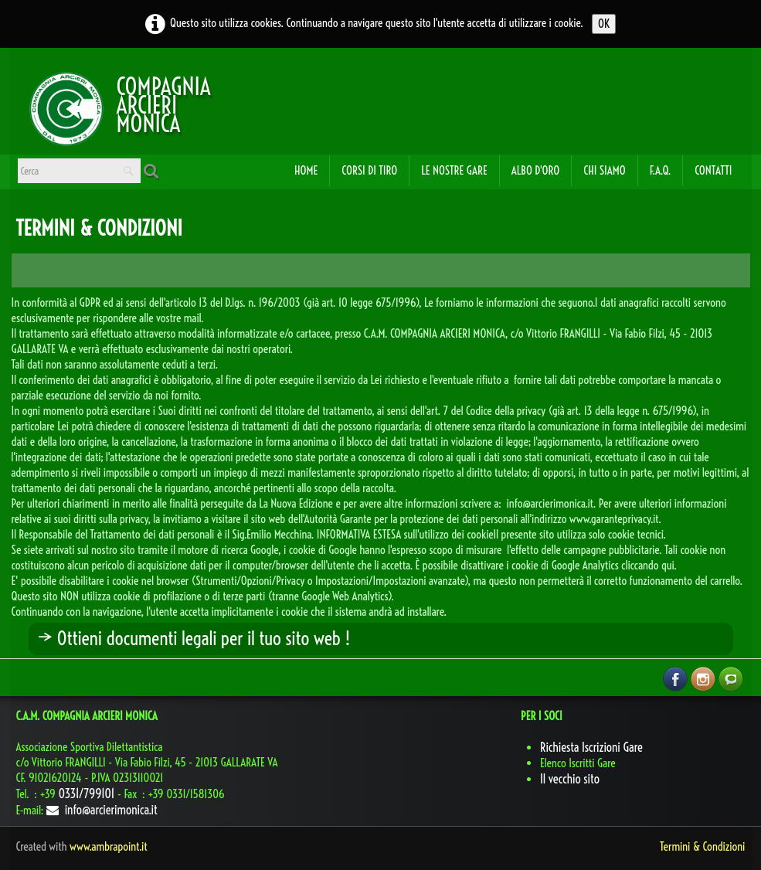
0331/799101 (86, 793)
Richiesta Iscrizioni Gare (591, 747)
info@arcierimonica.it (102, 809)
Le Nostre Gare (454, 170)
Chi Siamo (604, 170)
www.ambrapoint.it (109, 846)
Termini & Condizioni (703, 846)
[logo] (66, 107)
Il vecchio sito (570, 779)
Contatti (713, 170)
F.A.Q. (660, 170)
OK (604, 23)
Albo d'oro (535, 170)
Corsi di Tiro (369, 170)
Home (306, 170)
